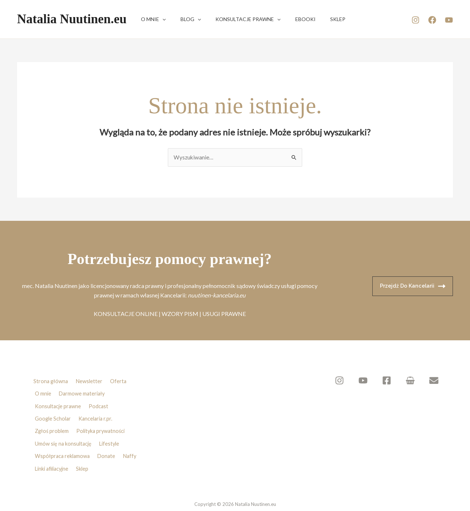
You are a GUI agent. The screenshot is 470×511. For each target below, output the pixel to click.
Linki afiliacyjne (53, 445)
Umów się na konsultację (64, 426)
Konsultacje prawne (237, 19)
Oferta (120, 380)
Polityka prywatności (103, 417)
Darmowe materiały (84, 389)
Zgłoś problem (52, 417)
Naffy (134, 435)
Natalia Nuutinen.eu (71, 19)
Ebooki (290, 19)
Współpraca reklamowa (63, 435)
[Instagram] (416, 20)
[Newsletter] (433, 380)
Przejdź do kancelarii (411, 286)
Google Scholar (53, 408)
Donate (109, 435)
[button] (160, 19)
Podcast (100, 398)
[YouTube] (449, 20)
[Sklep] (413, 380)
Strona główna (49, 380)
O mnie (151, 19)
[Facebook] (432, 20)
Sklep (318, 19)
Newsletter (89, 380)
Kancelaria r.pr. (98, 408)
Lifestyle (112, 426)
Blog (184, 19)
